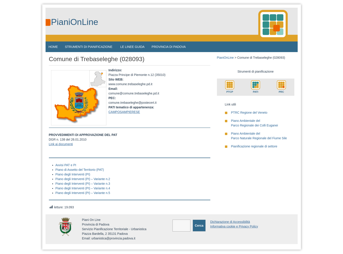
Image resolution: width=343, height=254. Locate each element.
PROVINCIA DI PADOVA (169, 47)
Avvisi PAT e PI (66, 165)
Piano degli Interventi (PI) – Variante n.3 (83, 183)
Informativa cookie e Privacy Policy (234, 226)
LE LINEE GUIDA (132, 47)
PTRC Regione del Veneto (249, 112)
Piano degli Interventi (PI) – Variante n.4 (83, 188)
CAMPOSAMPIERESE (124, 112)
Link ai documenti (61, 144)
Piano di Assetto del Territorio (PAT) (80, 169)
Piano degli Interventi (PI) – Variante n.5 (83, 193)
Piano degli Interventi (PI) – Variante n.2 (83, 179)
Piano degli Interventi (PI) (73, 174)
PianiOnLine (74, 22)
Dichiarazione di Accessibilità (230, 222)
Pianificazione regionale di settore (254, 146)
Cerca (199, 225)
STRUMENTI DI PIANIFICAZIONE (88, 47)
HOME (53, 47)
